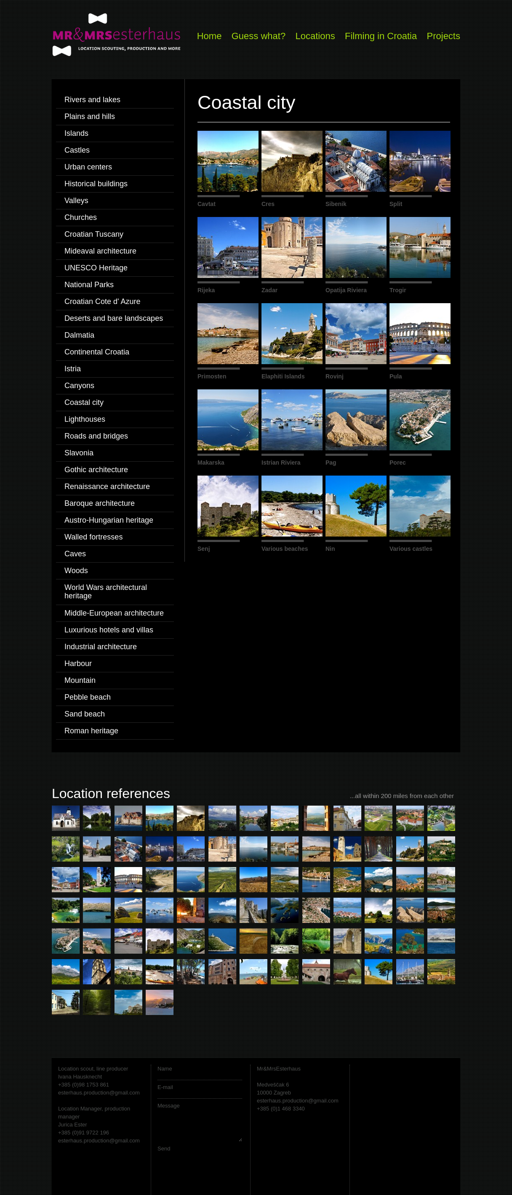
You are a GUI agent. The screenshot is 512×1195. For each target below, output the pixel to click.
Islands (76, 133)
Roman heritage (91, 731)
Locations (315, 36)
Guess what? (258, 36)
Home (209, 36)
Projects (443, 36)
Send (163, 1148)
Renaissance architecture (107, 486)
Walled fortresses (93, 537)
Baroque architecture (99, 503)
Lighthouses (84, 419)
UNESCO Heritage (96, 268)
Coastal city (84, 402)
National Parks (89, 284)
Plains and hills (89, 116)
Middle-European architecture (114, 613)
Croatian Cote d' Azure (102, 301)
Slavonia (78, 453)
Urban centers (88, 167)
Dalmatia (79, 335)
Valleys (76, 200)
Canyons (79, 385)
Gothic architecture (96, 469)
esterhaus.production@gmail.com (99, 1092)
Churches (80, 217)
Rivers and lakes (92, 99)
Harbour (78, 663)
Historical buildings (96, 184)
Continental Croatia (96, 352)
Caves (75, 554)
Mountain (80, 680)
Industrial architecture (100, 646)
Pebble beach (87, 697)
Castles (77, 150)
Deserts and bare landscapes (113, 318)
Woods (76, 570)
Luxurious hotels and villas (108, 630)
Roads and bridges (96, 436)
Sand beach (84, 714)
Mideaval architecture (100, 251)
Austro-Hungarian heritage (108, 520)
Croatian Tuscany (93, 234)
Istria (72, 369)
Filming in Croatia (381, 36)
